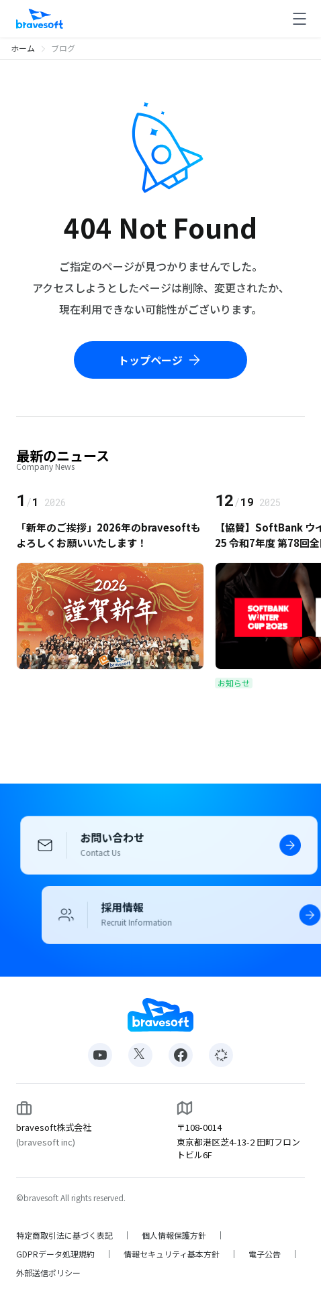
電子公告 (264, 1254)
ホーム (23, 48)
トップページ (160, 360)
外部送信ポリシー (48, 1273)
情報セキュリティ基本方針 (172, 1254)
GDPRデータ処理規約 (55, 1254)
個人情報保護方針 (174, 1235)
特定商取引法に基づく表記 (64, 1235)
